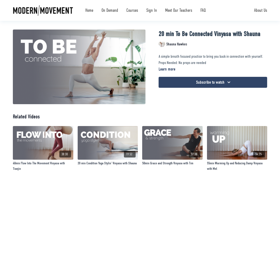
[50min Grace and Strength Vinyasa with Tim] (172, 163)
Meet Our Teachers (178, 10)
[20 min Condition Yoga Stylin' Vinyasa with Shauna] (108, 163)
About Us (260, 10)
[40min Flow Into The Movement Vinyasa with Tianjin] (43, 165)
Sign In (151, 10)
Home (89, 10)
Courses (132, 10)
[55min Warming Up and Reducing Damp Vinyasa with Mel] (237, 165)
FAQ (203, 10)
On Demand (109, 10)
